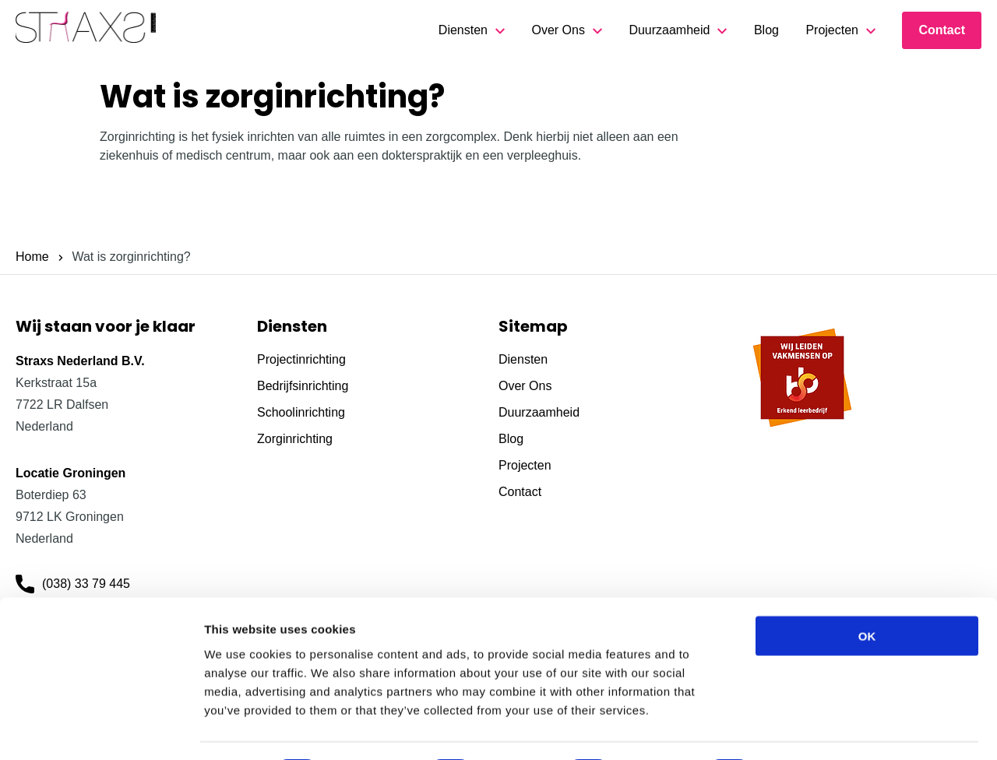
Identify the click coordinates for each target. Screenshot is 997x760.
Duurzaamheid (669, 30)
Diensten (463, 30)
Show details (817, 729)
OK (867, 592)
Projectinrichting (301, 359)
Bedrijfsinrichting (302, 385)
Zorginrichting (295, 438)
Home (32, 256)
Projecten (831, 30)
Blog (766, 30)
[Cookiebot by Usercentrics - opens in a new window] (101, 729)
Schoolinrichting (301, 412)
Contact (941, 30)
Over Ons (557, 30)
